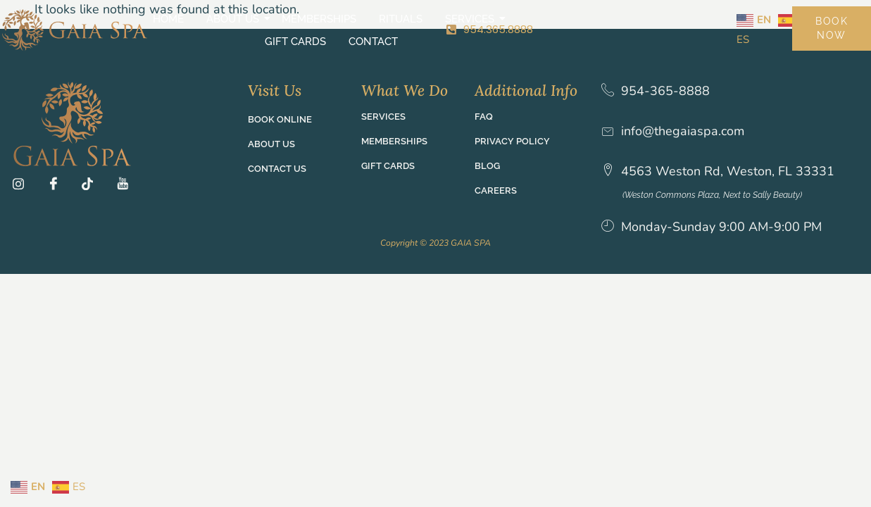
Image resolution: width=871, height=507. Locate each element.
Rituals (365, 24)
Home (133, 24)
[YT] (126, 185)
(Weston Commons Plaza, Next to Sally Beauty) (723, 195)
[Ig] (23, 185)
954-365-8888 (667, 91)
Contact (590, 24)
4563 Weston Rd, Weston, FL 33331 (729, 171)
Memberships (283, 24)
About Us (199, 24)
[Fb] (57, 185)
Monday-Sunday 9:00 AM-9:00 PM (723, 227)
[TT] (92, 185)
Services (436, 24)
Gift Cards (512, 24)
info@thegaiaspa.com (684, 131)
